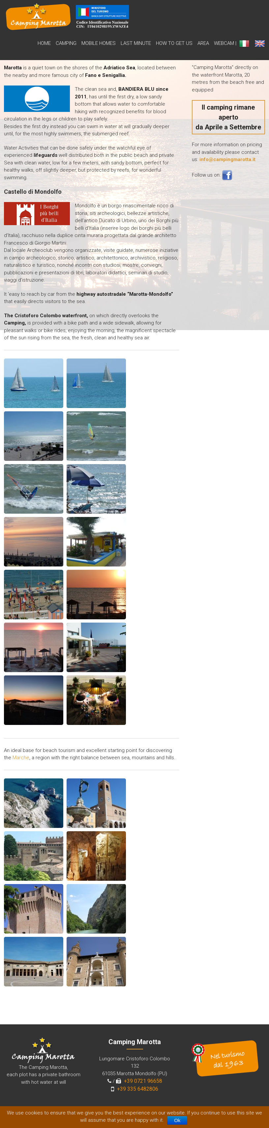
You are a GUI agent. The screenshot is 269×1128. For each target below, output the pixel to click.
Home (44, 43)
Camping (66, 43)
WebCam (224, 43)
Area (203, 43)
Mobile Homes (98, 43)
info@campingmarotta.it (227, 159)
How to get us (174, 43)
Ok (177, 1120)
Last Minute (136, 43)
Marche (21, 758)
